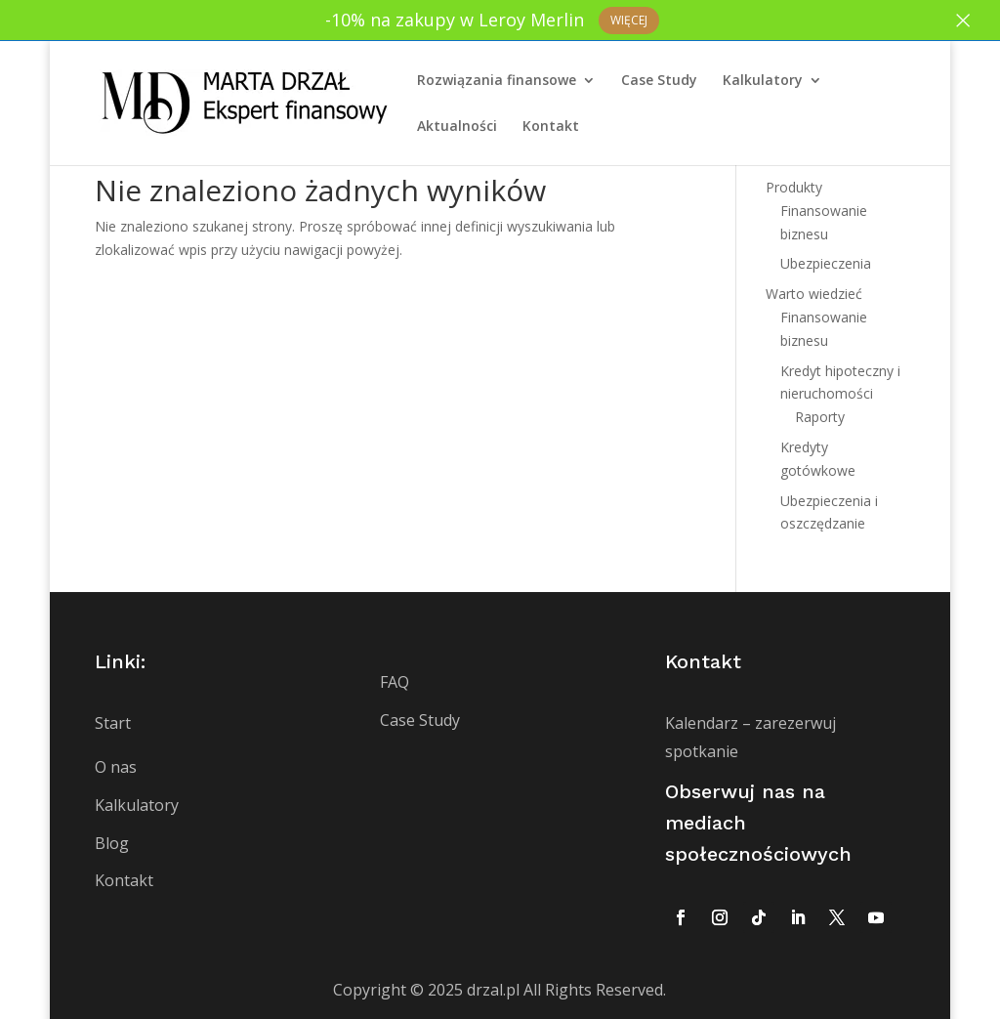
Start (113, 723)
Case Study (659, 80)
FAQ (394, 682)
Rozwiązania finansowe (496, 80)
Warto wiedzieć (814, 293)
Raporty (820, 416)
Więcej (628, 20)
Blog (112, 843)
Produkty (794, 187)
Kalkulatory (763, 80)
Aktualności (457, 126)
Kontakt (550, 126)
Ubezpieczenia (825, 263)
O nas (116, 767)
